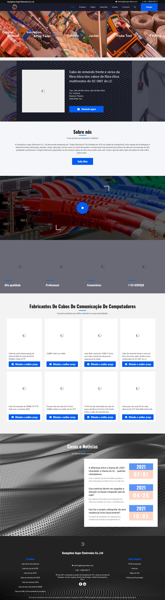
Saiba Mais (83, 161)
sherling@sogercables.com (126, 2)
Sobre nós (103, 7)
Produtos (82, 7)
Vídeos (92, 7)
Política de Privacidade (134, 578)
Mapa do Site (134, 573)
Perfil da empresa (134, 564)
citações (149, 7)
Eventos (115, 7)
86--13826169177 (150, 2)
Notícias (135, 568)
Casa (73, 7)
